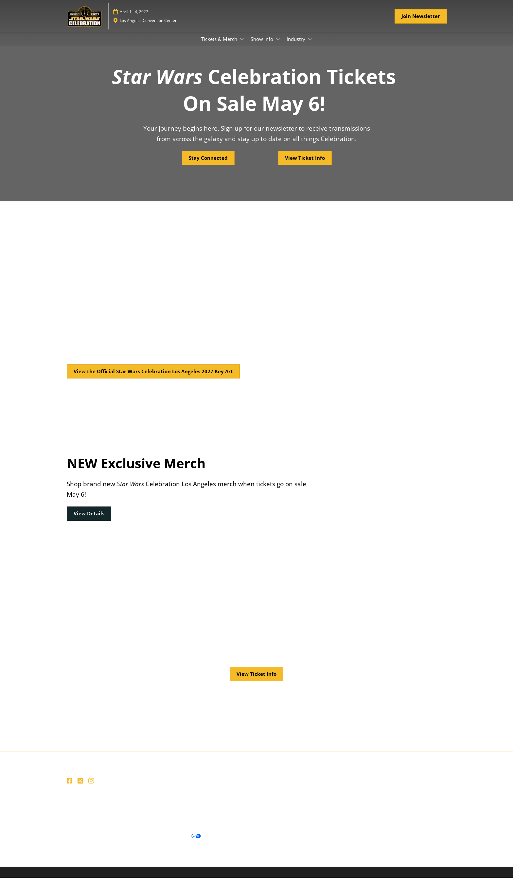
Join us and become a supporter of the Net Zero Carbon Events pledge (145, 819)
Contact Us (201, 811)
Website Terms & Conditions (99, 811)
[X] (81, 787)
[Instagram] (92, 787)
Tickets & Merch (220, 45)
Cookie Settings (225, 842)
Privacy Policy (82, 842)
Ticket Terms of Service (160, 811)
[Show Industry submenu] (310, 45)
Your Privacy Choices (172, 842)
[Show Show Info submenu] (278, 45)
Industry (297, 45)
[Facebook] (70, 787)
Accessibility (241, 819)
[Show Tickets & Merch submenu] (242, 45)
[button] (421, 22)
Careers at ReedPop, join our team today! (262, 811)
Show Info (262, 45)
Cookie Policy (120, 842)
